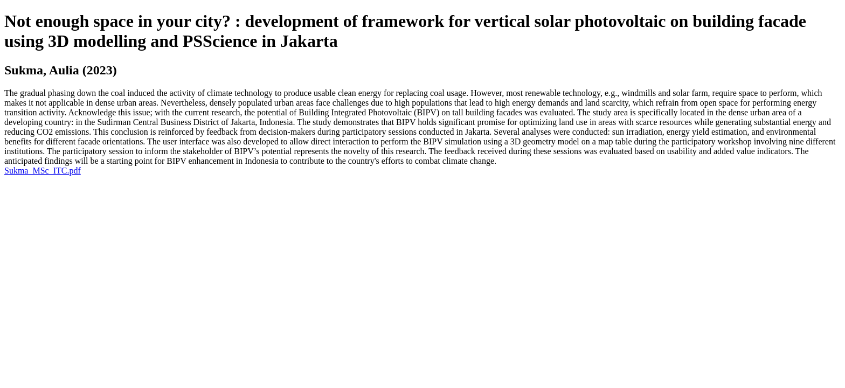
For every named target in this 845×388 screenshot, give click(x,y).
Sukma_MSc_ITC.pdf (42, 170)
